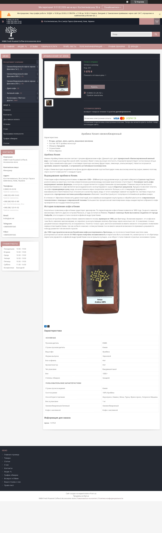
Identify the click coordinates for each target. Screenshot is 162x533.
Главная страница (11, 455)
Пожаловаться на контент (87, 498)
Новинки (7, 110)
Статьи (6, 143)
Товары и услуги (49, 46)
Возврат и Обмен (11, 478)
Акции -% (8, 472)
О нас (5, 129)
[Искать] (156, 34)
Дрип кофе (11, 88)
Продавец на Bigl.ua (81, 496)
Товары (7, 458)
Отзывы (34, 46)
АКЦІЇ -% (6, 105)
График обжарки (116, 46)
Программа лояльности (13, 134)
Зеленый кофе (13, 93)
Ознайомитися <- (112, 7)
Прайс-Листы (69, 46)
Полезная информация (91, 46)
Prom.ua (93, 494)
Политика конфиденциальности (110, 498)
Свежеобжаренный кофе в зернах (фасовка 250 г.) (21, 82)
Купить (94, 87)
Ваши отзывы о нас (12, 482)
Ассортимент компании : (13, 62)
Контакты (7, 115)
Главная (10, 46)
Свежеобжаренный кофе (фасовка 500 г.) (17, 75)
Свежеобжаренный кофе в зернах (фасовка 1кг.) (21, 68)
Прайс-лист (9, 485)
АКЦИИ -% (22, 46)
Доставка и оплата (11, 119)
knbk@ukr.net (8, 218)
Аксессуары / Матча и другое (16, 99)
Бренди (134, 46)
